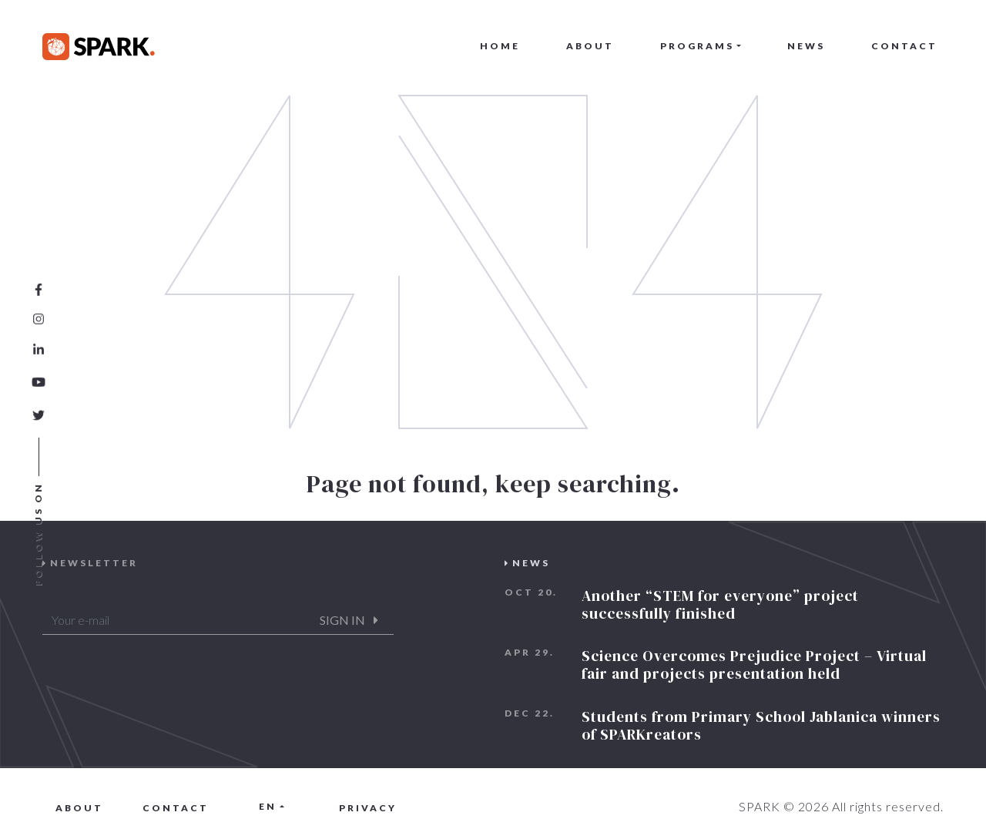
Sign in (349, 620)
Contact (904, 46)
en (268, 806)
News (806, 46)
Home (500, 46)
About (590, 46)
